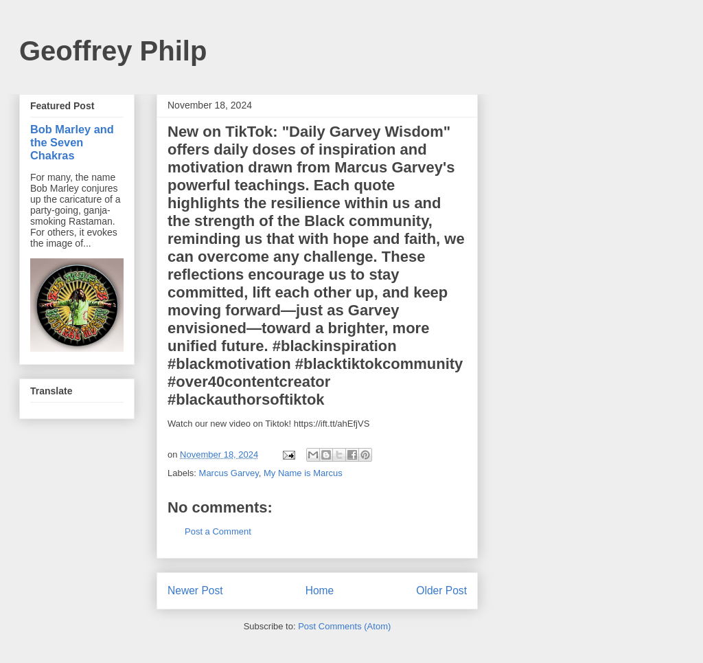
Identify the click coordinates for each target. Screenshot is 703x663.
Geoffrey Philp (113, 51)
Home (320, 590)
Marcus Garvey (229, 473)
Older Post (441, 590)
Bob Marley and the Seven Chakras (72, 142)
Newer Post (195, 590)
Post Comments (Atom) (344, 626)
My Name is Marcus (303, 473)
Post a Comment (218, 531)
